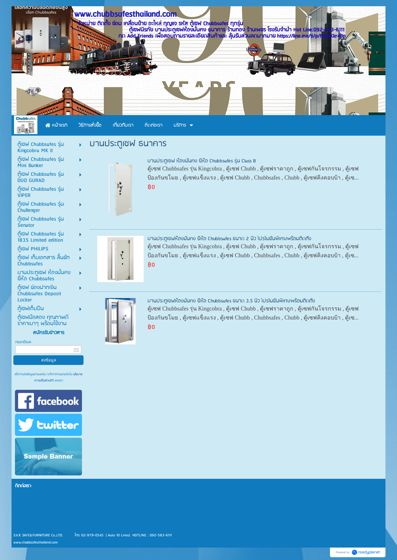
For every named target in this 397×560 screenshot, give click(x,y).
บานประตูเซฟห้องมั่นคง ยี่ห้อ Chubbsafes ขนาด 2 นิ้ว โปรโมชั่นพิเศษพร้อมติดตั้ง (229, 239)
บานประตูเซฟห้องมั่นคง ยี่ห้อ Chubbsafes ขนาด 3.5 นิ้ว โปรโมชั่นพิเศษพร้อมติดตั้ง (231, 301)
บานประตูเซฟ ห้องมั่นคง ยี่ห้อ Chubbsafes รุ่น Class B (201, 161)
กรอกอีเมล (23, 342)
